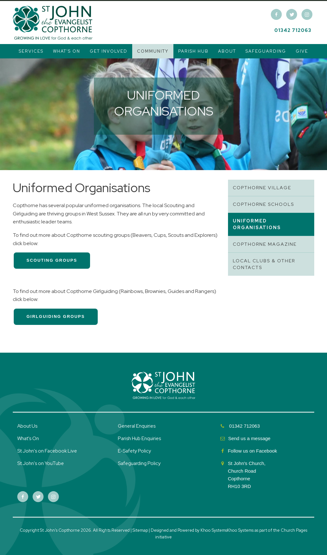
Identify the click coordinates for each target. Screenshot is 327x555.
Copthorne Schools (263, 204)
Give (302, 51)
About (227, 51)
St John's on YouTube (40, 463)
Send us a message (249, 438)
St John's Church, (246, 463)
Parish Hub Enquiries (140, 438)
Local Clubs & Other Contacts (264, 264)
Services (31, 51)
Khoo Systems (240, 530)
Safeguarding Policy (139, 463)
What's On (66, 51)
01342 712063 (292, 30)
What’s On (28, 438)
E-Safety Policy (134, 451)
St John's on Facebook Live (47, 451)
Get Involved (108, 51)
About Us (27, 426)
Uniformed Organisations (257, 224)
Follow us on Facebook (253, 451)
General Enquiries (137, 426)
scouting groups (52, 260)
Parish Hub (193, 51)
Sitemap (140, 530)
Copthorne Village (262, 188)
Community (153, 51)
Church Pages (294, 530)
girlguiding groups (56, 316)
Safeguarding (266, 51)
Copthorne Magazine (265, 244)
